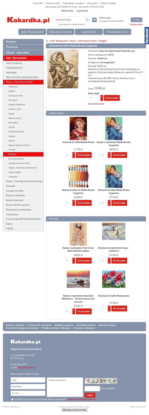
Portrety (11, 150)
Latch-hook (89, 32)
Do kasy (136, 20)
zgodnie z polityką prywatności (82, 399)
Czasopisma (12, 214)
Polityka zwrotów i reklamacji (56, 328)
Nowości (11, 41)
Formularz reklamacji (84, 328)
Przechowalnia (136, 24)
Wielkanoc (13, 87)
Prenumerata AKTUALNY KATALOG (23, 219)
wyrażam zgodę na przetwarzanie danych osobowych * (56, 399)
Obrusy (11, 127)
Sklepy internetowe (138, 407)
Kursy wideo (92, 3)
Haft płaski (11, 72)
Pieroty (11, 141)
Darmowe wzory (53, 3)
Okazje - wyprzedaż (17, 52)
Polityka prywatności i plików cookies (74, 407)
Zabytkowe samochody (19, 163)
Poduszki (10, 186)
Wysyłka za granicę (64, 325)
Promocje (12, 47)
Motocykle (13, 123)
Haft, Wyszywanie (32, 32)
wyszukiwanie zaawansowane (72, 24)
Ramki (9, 224)
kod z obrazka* (107, 388)
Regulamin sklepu (107, 325)
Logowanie (82, 10)
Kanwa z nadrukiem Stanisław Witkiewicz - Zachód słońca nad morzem (78, 299)
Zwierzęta (12, 177)
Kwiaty (11, 114)
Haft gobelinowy (14, 68)
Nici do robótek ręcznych (18, 205)
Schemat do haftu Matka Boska (78, 142)
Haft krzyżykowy (14, 63)
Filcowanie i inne (117, 32)
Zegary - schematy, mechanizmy (22, 168)
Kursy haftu (38, 3)
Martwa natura (14, 118)
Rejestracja (67, 10)
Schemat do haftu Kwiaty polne (113, 296)
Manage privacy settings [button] (74, 410)
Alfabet (11, 91)
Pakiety (9, 228)
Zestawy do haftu (14, 191)
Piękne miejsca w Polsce (19, 145)
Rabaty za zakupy (108, 3)
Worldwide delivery (86, 325)
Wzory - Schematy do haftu (19, 82)
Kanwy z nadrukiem (15, 195)
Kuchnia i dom (14, 109)
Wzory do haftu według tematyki (22, 77)
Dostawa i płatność (15, 325)
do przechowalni (96, 104)
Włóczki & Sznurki (60, 32)
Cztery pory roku (15, 95)
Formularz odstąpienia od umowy (22, 328)
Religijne (12, 154)
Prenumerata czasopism (73, 3)
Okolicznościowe (16, 131)
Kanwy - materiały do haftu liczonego (24, 181)
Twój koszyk (95, 20)
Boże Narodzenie (16, 159)
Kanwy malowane (14, 200)
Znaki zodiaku (14, 172)
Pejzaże (11, 136)
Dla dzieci (12, 100)
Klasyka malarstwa (16, 104)
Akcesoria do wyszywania (18, 209)
